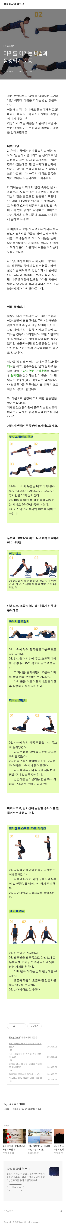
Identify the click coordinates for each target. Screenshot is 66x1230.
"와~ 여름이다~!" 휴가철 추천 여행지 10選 (25, 1055)
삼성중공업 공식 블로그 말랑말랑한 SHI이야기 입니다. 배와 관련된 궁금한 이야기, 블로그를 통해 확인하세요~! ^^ (26, 1177)
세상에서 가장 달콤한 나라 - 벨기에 (25, 1078)
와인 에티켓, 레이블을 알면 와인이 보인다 (25, 1045)
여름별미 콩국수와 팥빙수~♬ (22, 1074)
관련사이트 (8, 1211)
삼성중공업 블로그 (14, 4)
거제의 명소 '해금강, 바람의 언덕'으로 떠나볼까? (25, 1065)
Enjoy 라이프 (14, 1037)
